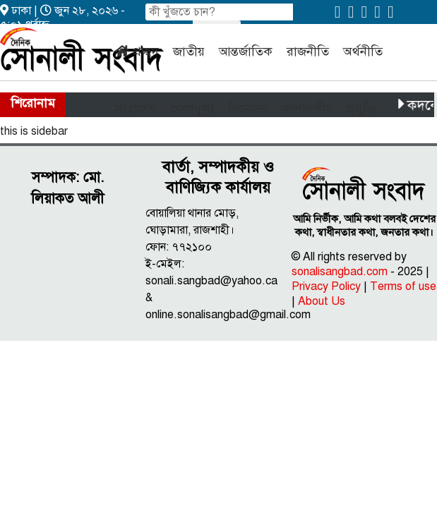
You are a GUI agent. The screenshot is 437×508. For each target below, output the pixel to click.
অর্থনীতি (363, 51)
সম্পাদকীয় (307, 108)
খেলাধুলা (192, 108)
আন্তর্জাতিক (246, 51)
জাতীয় (189, 51)
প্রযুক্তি (362, 108)
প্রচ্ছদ (146, 51)
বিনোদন (248, 108)
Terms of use (403, 286)
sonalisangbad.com (340, 272)
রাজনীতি (308, 51)
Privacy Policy (326, 286)
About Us (321, 301)
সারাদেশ (135, 108)
